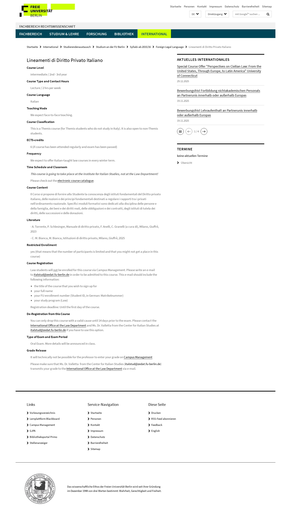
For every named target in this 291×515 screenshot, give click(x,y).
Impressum (215, 6)
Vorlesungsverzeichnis (42, 413)
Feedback (156, 425)
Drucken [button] (156, 413)
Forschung (96, 34)
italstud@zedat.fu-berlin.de (51, 275)
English (155, 431)
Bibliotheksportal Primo (43, 437)
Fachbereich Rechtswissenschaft (47, 26)
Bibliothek (124, 34)
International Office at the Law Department (58, 325)
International (154, 34)
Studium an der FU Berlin (110, 47)
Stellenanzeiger (39, 443)
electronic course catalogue (76, 181)
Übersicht (184, 162)
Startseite (175, 6)
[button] (195, 14)
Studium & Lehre (64, 34)
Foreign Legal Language (170, 47)
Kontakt (202, 6)
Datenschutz (232, 6)
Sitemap (267, 6)
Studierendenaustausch (77, 47)
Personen (189, 6)
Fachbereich (30, 34)
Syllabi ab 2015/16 (140, 47)
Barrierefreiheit (250, 6)
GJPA (32, 431)
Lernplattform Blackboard (45, 418)
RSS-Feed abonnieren (163, 418)
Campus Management (138, 357)
